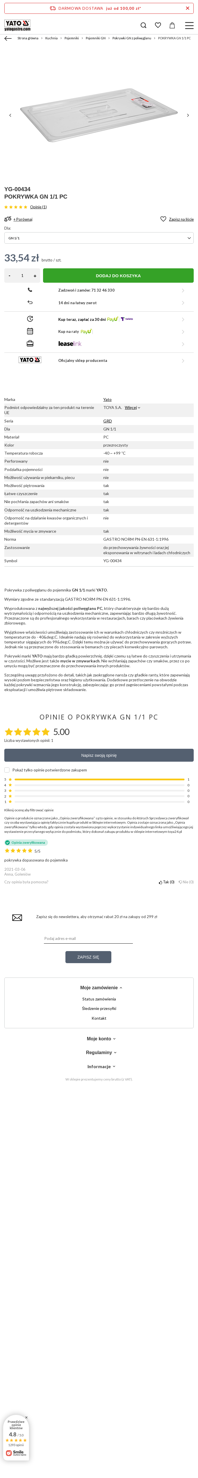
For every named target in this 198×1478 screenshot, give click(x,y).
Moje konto (99, 1038)
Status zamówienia (99, 999)
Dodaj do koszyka (118, 275)
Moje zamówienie (99, 987)
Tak (166, 882)
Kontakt (99, 1018)
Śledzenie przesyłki (99, 1008)
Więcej (131, 407)
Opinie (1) (38, 207)
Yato (107, 399)
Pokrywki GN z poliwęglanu (131, 38)
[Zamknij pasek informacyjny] (187, 8)
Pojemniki (72, 38)
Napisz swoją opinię (99, 755)
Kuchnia (51, 38)
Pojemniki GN (96, 38)
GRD (107, 420)
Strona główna (28, 38)
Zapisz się (88, 957)
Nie (186, 882)
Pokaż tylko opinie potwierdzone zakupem (49, 769)
